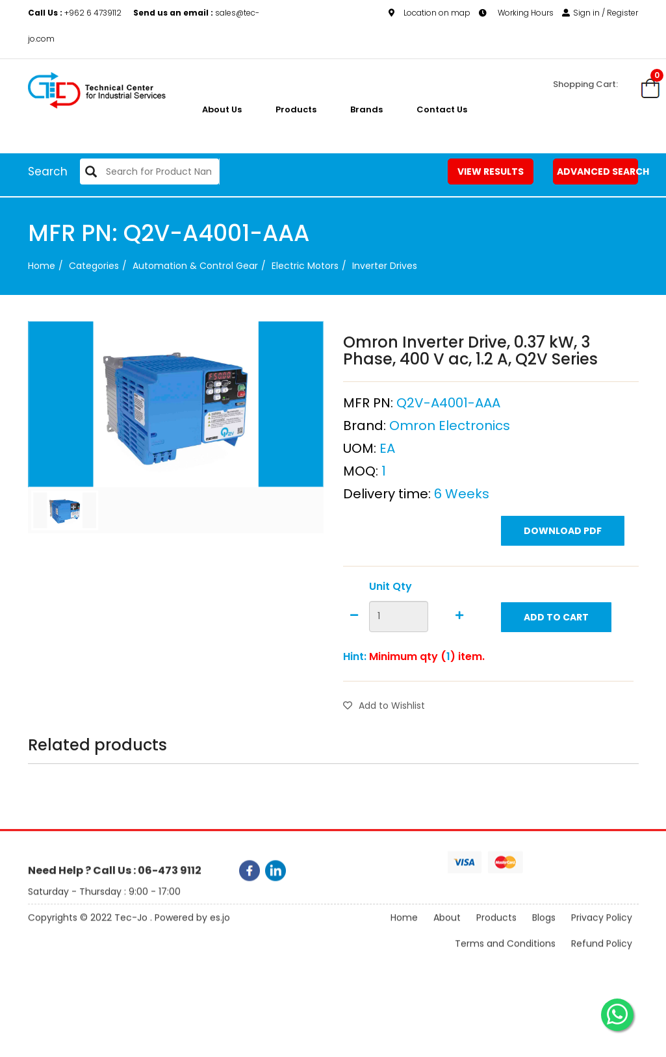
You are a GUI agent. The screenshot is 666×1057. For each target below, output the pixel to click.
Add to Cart (556, 649)
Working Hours (516, 12)
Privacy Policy (601, 930)
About (447, 930)
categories (94, 265)
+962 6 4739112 (75, 12)
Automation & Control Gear (195, 265)
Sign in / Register (600, 12)
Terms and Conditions (505, 956)
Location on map (429, 12)
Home (41, 265)
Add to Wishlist (384, 737)
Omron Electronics (449, 457)
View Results (490, 171)
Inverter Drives (384, 265)
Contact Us (441, 109)
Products (295, 109)
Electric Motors (305, 265)
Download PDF (563, 562)
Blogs (544, 930)
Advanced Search (598, 171)
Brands (366, 109)
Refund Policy (601, 956)
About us (222, 109)
